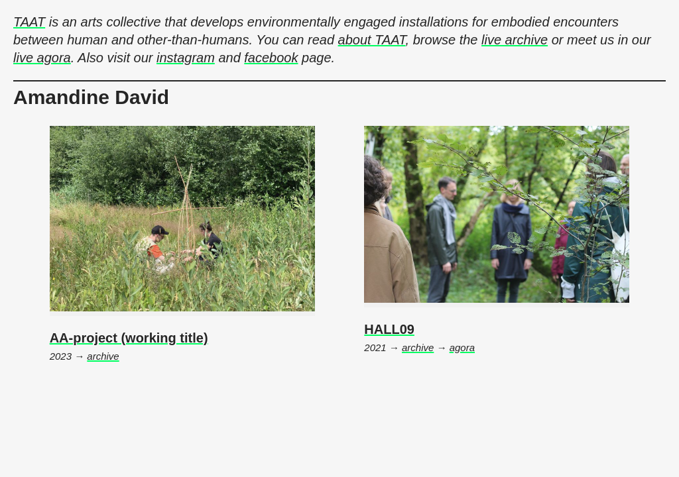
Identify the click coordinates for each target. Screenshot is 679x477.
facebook (271, 57)
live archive (514, 39)
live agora (42, 57)
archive (103, 356)
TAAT (29, 22)
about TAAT (372, 39)
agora (462, 347)
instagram (185, 57)
